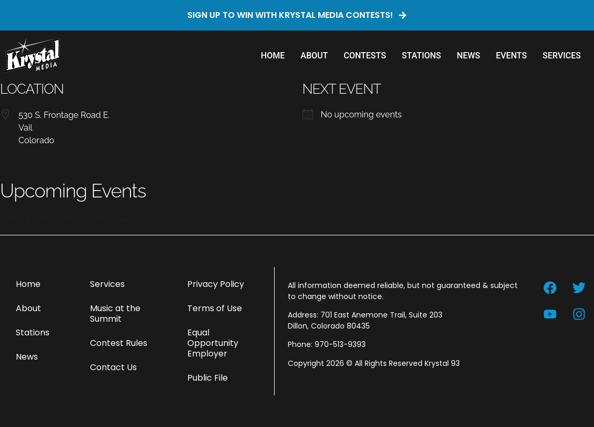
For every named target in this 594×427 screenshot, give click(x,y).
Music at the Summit (115, 313)
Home (273, 56)
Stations (421, 56)
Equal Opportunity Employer (212, 343)
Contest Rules (118, 343)
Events (511, 56)
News (468, 56)
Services (561, 56)
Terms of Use (214, 308)
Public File (207, 378)
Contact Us (113, 367)
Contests (365, 56)
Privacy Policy (215, 284)
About (314, 56)
